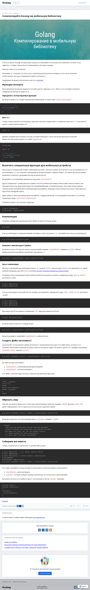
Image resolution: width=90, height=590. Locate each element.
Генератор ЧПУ (6, 582)
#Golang (5, 501)
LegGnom (15, 13)
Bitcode (45, 186)
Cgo (3, 345)
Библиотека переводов (19, 582)
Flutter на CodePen (10, 542)
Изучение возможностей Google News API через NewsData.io (25, 545)
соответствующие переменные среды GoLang (52, 271)
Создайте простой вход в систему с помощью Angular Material (26, 547)
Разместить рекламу (45, 573)
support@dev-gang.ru (42, 588)
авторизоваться (39, 517)
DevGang (6, 2)
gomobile (40, 80)
